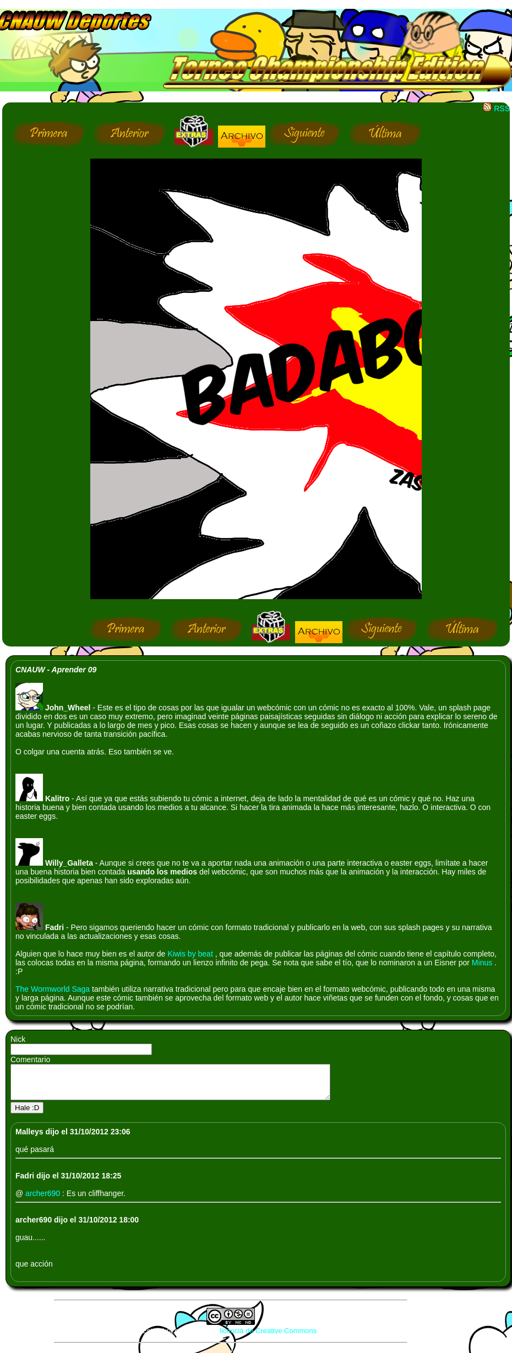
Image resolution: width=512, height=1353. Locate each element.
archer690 (43, 1200)
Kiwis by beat (191, 953)
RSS (496, 108)
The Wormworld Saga (53, 989)
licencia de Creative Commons (268, 1337)
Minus (483, 962)
